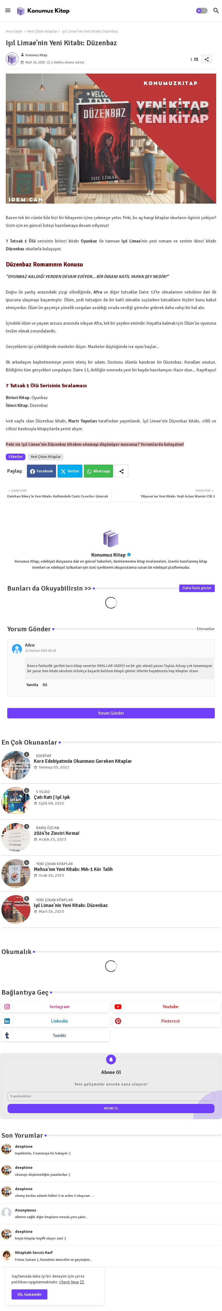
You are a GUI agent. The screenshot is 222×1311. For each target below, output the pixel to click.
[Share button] (121, 471)
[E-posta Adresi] (111, 1096)
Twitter (73, 471)
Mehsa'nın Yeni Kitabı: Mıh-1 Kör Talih (73, 869)
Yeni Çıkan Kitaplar (42, 31)
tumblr (59, 1035)
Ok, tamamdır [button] (29, 1294)
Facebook (45, 471)
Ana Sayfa (14, 31)
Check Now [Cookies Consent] (69, 1282)
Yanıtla (32, 685)
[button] (202, 11)
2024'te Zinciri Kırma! (56, 833)
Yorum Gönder (111, 713)
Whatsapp (101, 471)
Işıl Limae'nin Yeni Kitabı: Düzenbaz (71, 905)
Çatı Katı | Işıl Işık (52, 797)
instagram (60, 1007)
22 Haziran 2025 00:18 (40, 651)
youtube (171, 1007)
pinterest (170, 1021)
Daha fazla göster (197, 588)
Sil (44, 685)
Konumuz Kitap (108, 555)
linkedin (59, 1021)
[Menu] (8, 10)
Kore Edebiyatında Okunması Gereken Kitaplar (83, 761)
